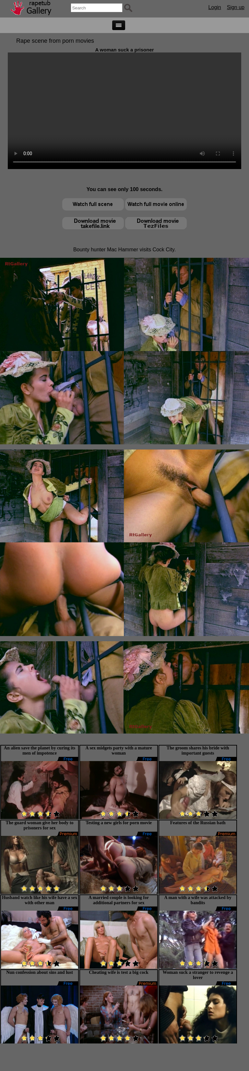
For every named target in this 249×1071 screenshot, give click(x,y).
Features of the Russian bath (198, 822)
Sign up (235, 7)
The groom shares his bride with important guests (198, 751)
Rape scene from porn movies (55, 41)
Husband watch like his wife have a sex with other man (39, 900)
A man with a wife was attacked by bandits (197, 900)
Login (214, 7)
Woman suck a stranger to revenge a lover (198, 975)
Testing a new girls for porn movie (119, 822)
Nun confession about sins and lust (39, 972)
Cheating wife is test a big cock (118, 972)
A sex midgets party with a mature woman (119, 751)
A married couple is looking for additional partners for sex (119, 900)
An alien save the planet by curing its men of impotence (40, 751)
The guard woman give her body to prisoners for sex (40, 825)
